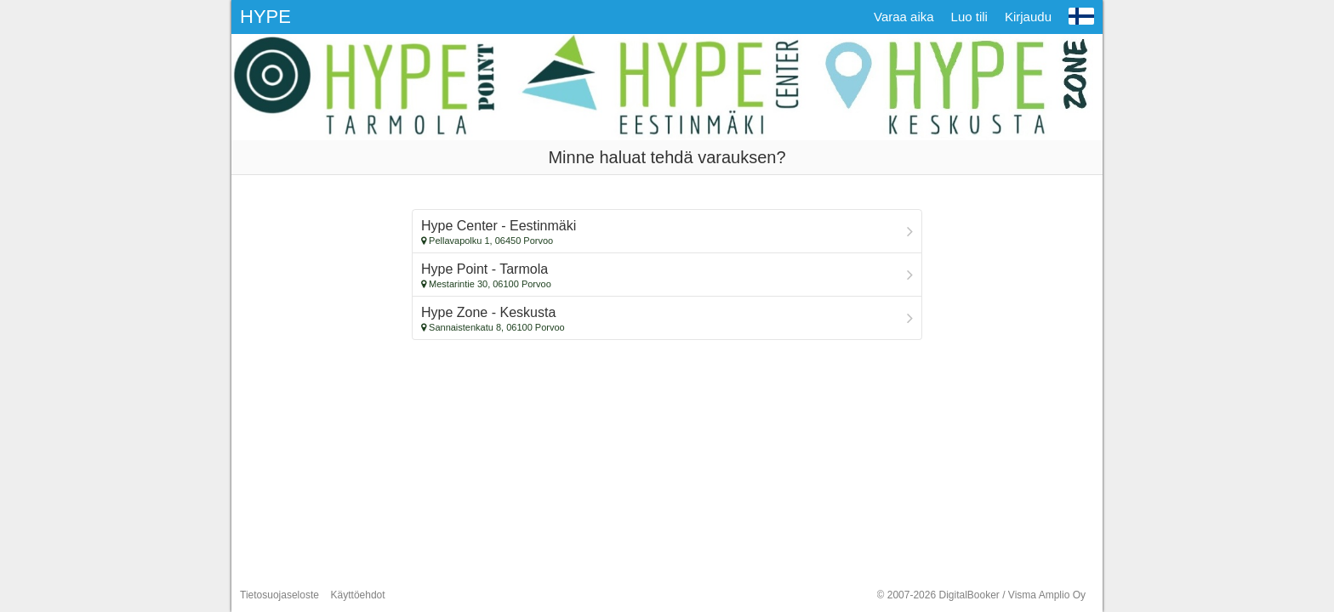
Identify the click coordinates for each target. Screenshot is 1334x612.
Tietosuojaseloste (279, 595)
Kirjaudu (1028, 16)
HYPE (265, 16)
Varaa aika (904, 16)
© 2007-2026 (981, 595)
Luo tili (969, 16)
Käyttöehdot (358, 595)
